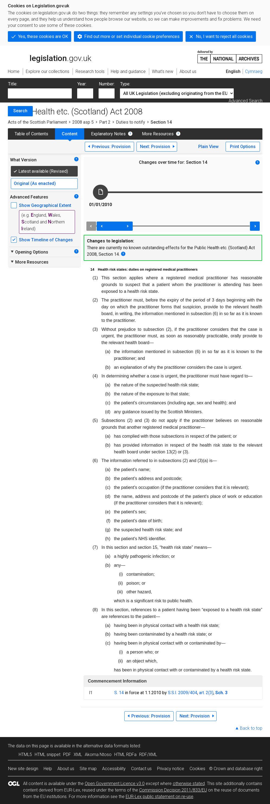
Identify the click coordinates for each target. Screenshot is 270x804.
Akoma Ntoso (98, 754)
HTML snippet (47, 754)
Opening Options (29, 252)
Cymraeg (253, 71)
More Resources (158, 133)
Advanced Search (245, 100)
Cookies (197, 768)
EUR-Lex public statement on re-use (159, 796)
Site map (88, 768)
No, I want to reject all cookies (224, 36)
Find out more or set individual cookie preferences (132, 36)
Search (20, 110)
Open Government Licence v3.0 (115, 783)
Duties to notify (130, 122)
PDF (67, 754)
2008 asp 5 (83, 122)
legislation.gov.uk (49, 56)
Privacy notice (170, 768)
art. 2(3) (206, 692)
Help (48, 768)
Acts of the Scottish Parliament (37, 122)
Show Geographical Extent (45, 205)
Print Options (243, 146)
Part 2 (104, 122)
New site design (23, 768)
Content (69, 133)
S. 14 (119, 692)
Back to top (251, 728)
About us (65, 768)
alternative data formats (106, 745)
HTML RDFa (125, 754)
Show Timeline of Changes (46, 239)
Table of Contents (31, 133)
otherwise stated (189, 783)
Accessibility (114, 768)
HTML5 (25, 754)
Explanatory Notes (108, 133)
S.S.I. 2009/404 (182, 692)
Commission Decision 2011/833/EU (173, 790)
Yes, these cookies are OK (43, 36)
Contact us (141, 768)
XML (78, 754)
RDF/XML (148, 754)
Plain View (208, 146)
